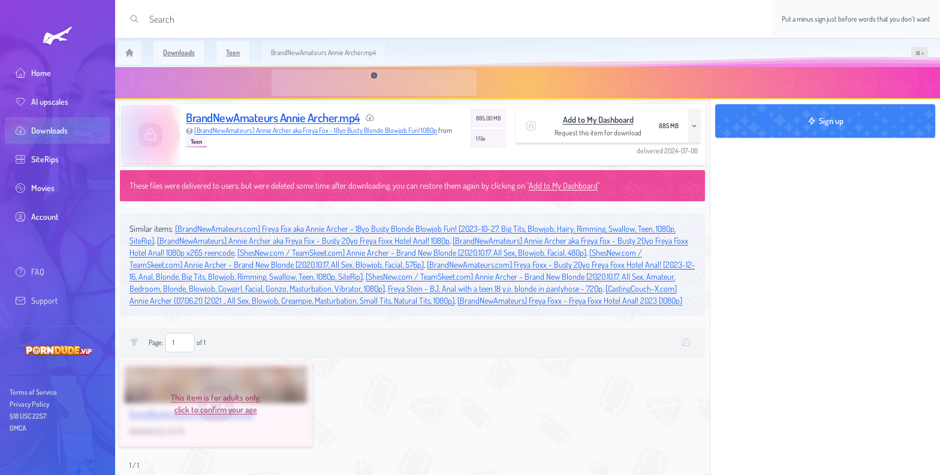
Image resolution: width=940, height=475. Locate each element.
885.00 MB (488, 118)
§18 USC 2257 (28, 416)
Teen (196, 141)
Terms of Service (33, 392)
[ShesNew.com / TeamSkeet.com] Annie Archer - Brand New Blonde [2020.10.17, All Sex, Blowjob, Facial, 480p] (411, 252)
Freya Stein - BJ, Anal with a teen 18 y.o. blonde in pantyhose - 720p (495, 288)
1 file (481, 138)
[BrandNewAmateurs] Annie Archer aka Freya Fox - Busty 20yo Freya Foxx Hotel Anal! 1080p (303, 240)
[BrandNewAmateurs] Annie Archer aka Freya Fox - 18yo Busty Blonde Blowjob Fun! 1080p (315, 130)
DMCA (18, 427)
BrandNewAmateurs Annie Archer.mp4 (273, 117)
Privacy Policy (29, 404)
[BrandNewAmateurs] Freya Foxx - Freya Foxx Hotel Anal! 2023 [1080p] (569, 300)
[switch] (919, 53)
